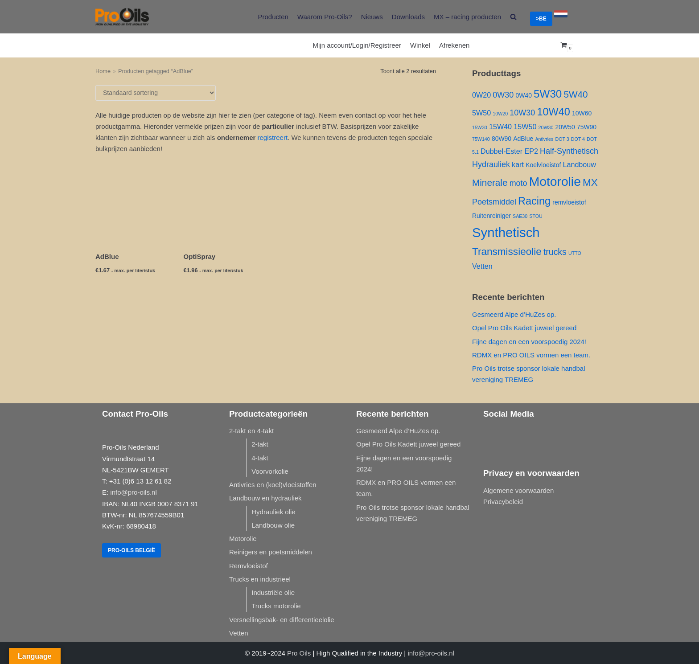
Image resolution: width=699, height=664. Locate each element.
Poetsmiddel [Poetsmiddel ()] (494, 201)
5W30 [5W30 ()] (548, 94)
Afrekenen (454, 45)
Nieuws (372, 16)
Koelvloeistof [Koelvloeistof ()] (543, 164)
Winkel (420, 45)
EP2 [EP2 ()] (531, 151)
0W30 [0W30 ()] (503, 94)
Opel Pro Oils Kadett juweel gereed (524, 328)
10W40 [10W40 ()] (553, 112)
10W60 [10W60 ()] (582, 113)
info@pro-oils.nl (133, 492)
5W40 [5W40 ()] (575, 94)
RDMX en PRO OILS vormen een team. (531, 355)
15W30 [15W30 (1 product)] (479, 127)
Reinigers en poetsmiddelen (270, 552)
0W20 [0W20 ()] (481, 95)
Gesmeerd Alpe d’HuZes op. (514, 314)
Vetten (238, 633)
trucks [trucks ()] (555, 252)
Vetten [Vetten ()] (482, 266)
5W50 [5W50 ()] (481, 113)
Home (103, 71)
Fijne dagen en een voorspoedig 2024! (529, 341)
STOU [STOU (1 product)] (535, 216)
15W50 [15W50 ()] (525, 127)
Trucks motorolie (275, 606)
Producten (273, 16)
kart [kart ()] (518, 164)
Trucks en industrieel (260, 579)
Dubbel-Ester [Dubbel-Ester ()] (501, 151)
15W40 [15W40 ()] (500, 127)
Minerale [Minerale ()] (489, 182)
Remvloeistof (248, 566)
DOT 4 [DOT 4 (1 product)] (578, 139)
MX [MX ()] (590, 182)
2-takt (259, 444)
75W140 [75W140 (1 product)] (481, 139)
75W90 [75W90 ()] (586, 127)
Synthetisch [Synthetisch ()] (506, 232)
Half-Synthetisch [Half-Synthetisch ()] (569, 151)
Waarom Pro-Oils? (324, 16)
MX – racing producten (467, 16)
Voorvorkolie (269, 471)
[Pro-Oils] (122, 16)
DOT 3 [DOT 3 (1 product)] (562, 139)
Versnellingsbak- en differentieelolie (281, 619)
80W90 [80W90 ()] (501, 138)
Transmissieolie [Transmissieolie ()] (507, 251)
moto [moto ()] (518, 183)
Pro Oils (299, 653)
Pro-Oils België (131, 550)
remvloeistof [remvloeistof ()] (569, 202)
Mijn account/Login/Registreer (357, 45)
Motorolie (243, 538)
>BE (541, 19)
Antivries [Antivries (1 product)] (544, 139)
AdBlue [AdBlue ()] (523, 138)
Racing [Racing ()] (534, 201)
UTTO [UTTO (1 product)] (574, 253)
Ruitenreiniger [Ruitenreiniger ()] (491, 215)
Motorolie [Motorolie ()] (555, 181)
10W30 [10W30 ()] (522, 112)
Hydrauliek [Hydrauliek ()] (491, 164)
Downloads (408, 16)
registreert (273, 137)
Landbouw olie (273, 525)
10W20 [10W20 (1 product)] (500, 113)
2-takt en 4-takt (251, 430)
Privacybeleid (503, 501)
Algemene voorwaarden (518, 490)
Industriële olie (273, 592)
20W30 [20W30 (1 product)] (546, 127)
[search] (513, 17)
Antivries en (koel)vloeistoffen (273, 484)
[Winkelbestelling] (155, 93)
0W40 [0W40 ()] (523, 95)
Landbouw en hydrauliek (265, 498)
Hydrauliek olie (273, 512)
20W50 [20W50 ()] (565, 127)
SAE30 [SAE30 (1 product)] (520, 216)
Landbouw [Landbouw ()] (579, 164)
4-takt (259, 458)
